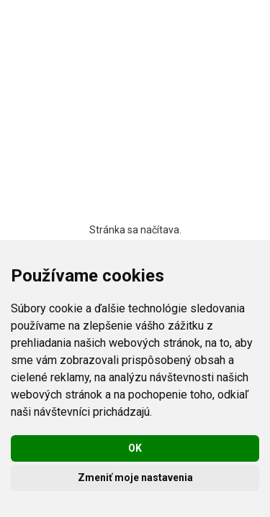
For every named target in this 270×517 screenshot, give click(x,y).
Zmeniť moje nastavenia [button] (135, 477)
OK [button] (135, 448)
